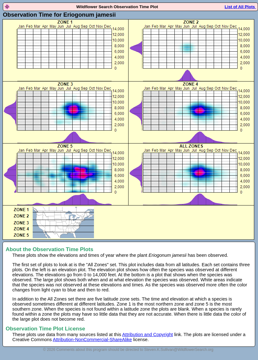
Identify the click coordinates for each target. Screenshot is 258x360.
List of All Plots (240, 6)
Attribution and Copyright (147, 334)
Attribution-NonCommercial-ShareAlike (92, 339)
